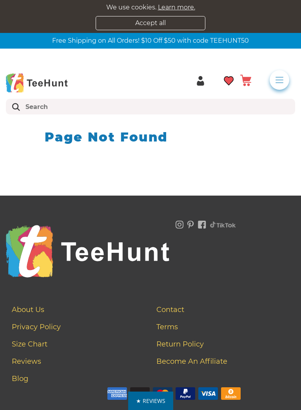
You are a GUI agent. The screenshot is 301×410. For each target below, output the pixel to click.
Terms (167, 327)
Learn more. (176, 7)
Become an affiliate (191, 361)
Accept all (150, 23)
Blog (20, 378)
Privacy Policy (36, 327)
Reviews (26, 361)
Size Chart (29, 344)
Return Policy (180, 344)
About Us (28, 309)
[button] (150, 401)
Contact (170, 309)
